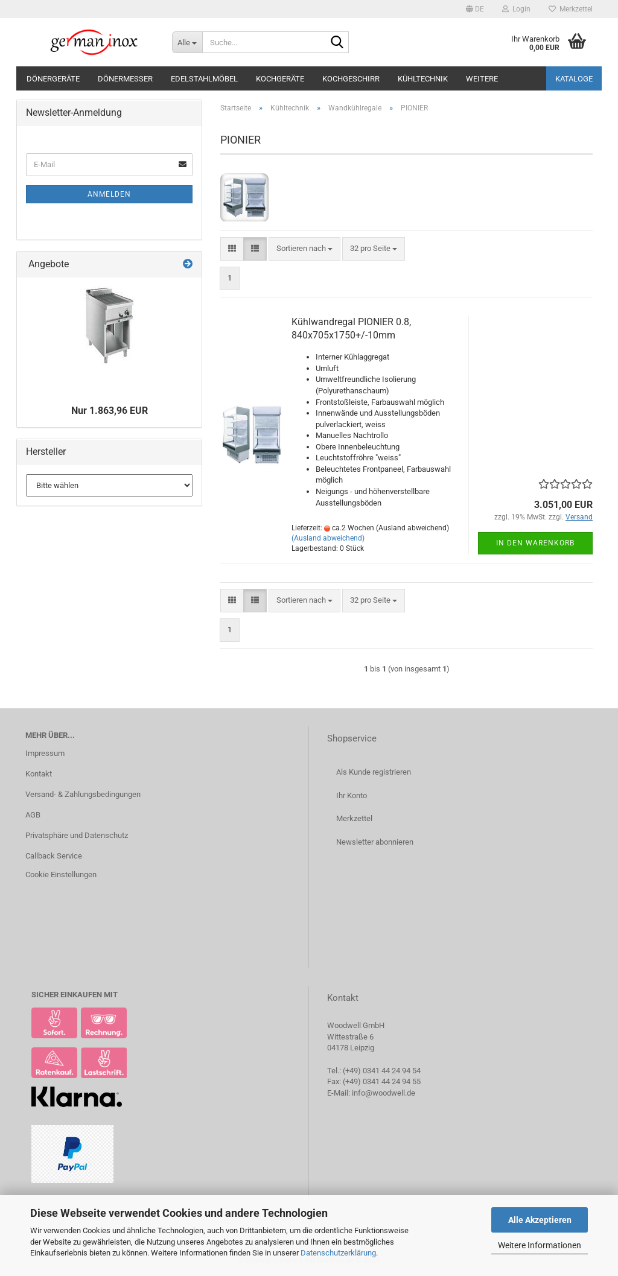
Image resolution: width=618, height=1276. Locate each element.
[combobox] (304, 249)
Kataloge (574, 78)
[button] (475, 9)
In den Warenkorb (535, 543)
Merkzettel (571, 9)
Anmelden (109, 194)
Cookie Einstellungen (61, 874)
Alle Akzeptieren (540, 1220)
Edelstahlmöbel (204, 78)
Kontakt (38, 773)
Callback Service (53, 855)
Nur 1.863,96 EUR (109, 410)
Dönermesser (125, 78)
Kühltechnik (423, 78)
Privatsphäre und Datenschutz (76, 835)
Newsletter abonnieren (374, 841)
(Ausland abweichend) (328, 538)
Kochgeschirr (351, 78)
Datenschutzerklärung (338, 1252)
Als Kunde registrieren (373, 771)
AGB (32, 814)
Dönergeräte (53, 78)
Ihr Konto (351, 795)
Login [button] (516, 9)
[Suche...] (187, 42)
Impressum (45, 753)
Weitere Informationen (539, 1245)
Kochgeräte (280, 78)
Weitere (482, 78)
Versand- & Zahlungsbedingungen (83, 794)
